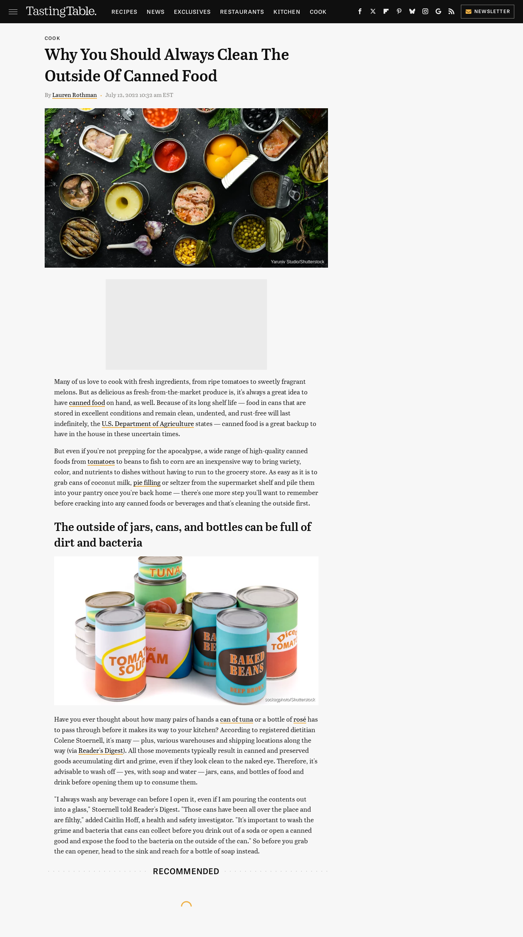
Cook (318, 11)
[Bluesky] (412, 12)
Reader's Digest (100, 750)
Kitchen (286, 11)
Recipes (124, 11)
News (156, 11)
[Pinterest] (399, 12)
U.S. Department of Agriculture (148, 423)
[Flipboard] (386, 12)
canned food (87, 402)
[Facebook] (360, 12)
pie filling (147, 482)
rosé (299, 718)
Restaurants (242, 11)
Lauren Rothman (74, 94)
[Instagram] (425, 12)
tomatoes (101, 461)
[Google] (438, 12)
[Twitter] (373, 12)
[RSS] (451, 12)
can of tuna (236, 718)
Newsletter (487, 11)
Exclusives (192, 11)
